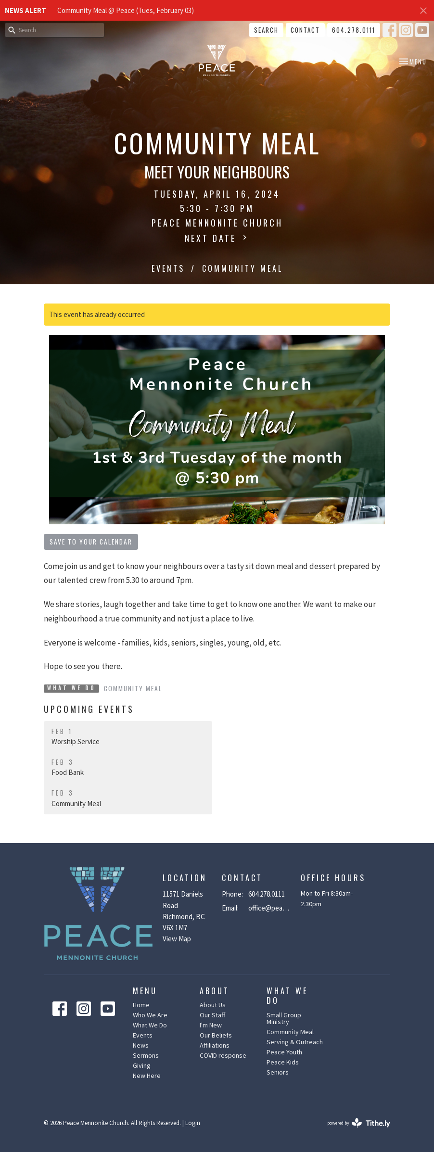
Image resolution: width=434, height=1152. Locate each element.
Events (168, 268)
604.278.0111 (353, 30)
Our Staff (212, 1015)
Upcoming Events (89, 709)
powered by (358, 1122)
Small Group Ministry (284, 1018)
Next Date (217, 238)
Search (266, 30)
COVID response (223, 1055)
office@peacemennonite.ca (269, 907)
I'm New (211, 1025)
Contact (305, 30)
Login (192, 1123)
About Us (213, 1004)
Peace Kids (283, 1062)
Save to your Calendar (91, 541)
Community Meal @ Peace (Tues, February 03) (125, 10)
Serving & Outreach (295, 1042)
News (141, 1045)
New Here (147, 1075)
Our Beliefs (216, 1035)
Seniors (278, 1072)
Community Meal (133, 688)
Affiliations (215, 1045)
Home (141, 1004)
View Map (177, 938)
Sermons (146, 1055)
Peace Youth (284, 1052)
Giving (142, 1065)
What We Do (150, 1025)
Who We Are (150, 1015)
